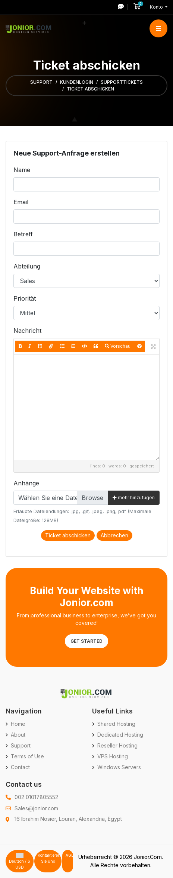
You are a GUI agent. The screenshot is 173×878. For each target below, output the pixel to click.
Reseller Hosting (117, 745)
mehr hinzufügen (134, 497)
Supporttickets (122, 82)
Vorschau (117, 346)
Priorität (24, 298)
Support (41, 82)
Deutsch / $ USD (19, 861)
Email (20, 202)
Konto (157, 7)
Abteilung (26, 266)
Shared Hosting (116, 724)
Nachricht (27, 330)
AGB (69, 855)
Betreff (23, 234)
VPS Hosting (112, 756)
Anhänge (26, 483)
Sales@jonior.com (36, 808)
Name (21, 170)
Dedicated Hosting (120, 734)
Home (18, 724)
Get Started (86, 641)
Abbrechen (114, 535)
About (18, 734)
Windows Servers (119, 767)
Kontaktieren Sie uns (49, 858)
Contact (20, 767)
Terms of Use (27, 756)
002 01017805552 (36, 797)
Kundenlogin (76, 82)
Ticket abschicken (68, 535)
